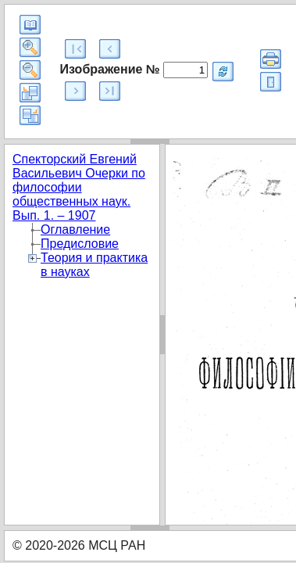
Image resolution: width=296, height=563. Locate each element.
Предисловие (80, 243)
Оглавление (75, 229)
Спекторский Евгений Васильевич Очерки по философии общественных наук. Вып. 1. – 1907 (78, 187)
